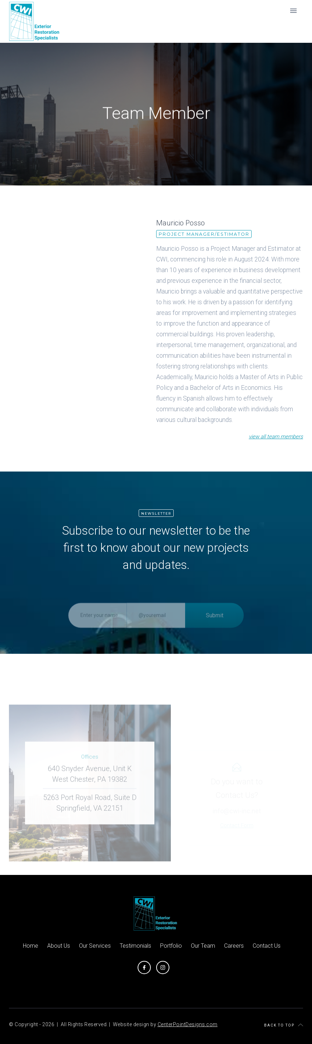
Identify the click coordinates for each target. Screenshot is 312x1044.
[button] (293, 10)
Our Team (203, 945)
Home (30, 945)
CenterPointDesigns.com (188, 1024)
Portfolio (171, 945)
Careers (234, 945)
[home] (35, 21)
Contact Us (267, 945)
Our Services (95, 945)
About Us (58, 945)
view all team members (276, 436)
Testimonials (135, 945)
